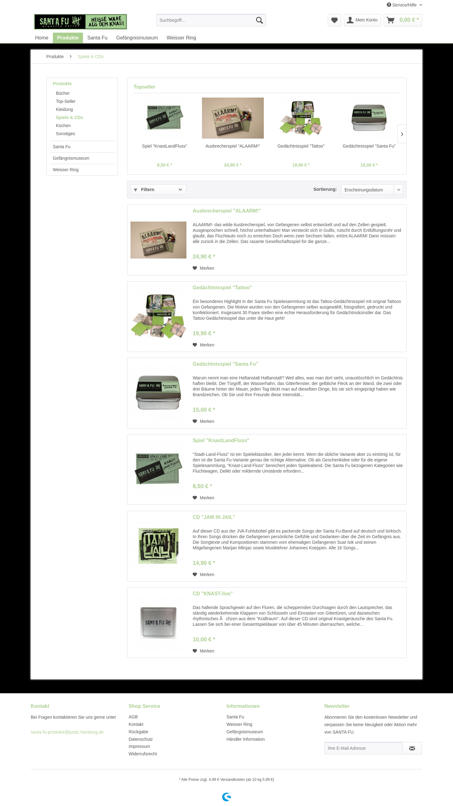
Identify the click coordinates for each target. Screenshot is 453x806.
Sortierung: (325, 189)
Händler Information (245, 739)
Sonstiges (65, 133)
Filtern (144, 189)
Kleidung (64, 109)
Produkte (62, 83)
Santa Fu (62, 146)
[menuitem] (211, 20)
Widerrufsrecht (143, 753)
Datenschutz (141, 739)
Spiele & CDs (69, 117)
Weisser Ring (66, 169)
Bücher (63, 93)
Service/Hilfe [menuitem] (402, 4)
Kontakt (136, 724)
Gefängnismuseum (71, 158)
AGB (133, 716)
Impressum (139, 746)
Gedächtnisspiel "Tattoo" (301, 146)
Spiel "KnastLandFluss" (164, 146)
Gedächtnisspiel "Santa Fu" (369, 146)
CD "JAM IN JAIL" (214, 517)
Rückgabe (138, 731)
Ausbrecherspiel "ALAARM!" (232, 146)
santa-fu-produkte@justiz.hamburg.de (67, 732)
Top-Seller (66, 101)
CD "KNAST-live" (213, 593)
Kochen (63, 125)
